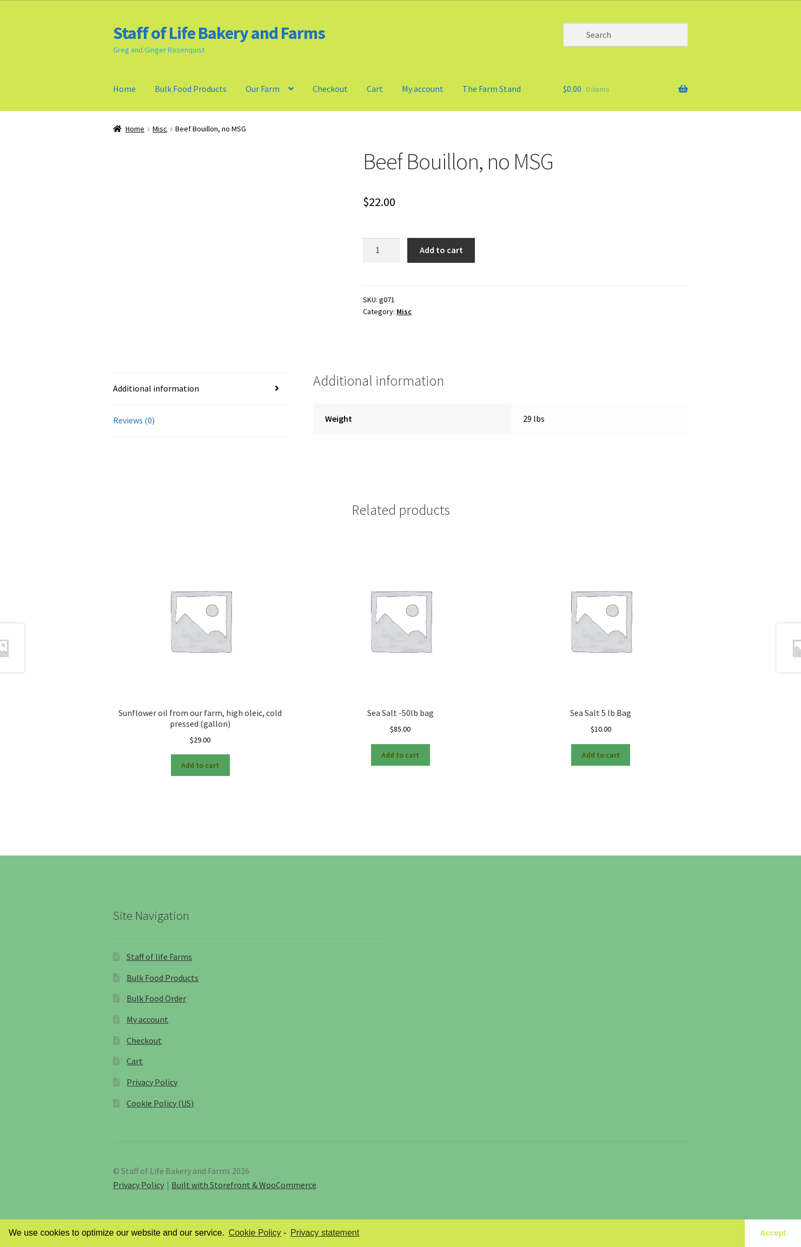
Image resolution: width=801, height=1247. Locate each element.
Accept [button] (773, 1233)
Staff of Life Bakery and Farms (219, 33)
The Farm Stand (491, 88)
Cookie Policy (255, 1232)
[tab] (200, 389)
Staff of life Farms (159, 956)
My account (422, 88)
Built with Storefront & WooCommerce (243, 1184)
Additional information (156, 388)
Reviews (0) (134, 420)
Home (124, 88)
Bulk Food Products (191, 88)
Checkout (330, 88)
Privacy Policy (152, 1082)
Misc (160, 129)
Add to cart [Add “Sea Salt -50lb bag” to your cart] (400, 755)
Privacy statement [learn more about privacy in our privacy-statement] (324, 1232)
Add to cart (441, 249)
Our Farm (263, 88)
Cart (375, 88)
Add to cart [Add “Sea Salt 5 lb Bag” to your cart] (601, 755)
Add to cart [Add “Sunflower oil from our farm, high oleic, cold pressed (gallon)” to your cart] (200, 765)
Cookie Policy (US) (160, 1103)
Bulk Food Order (156, 998)
